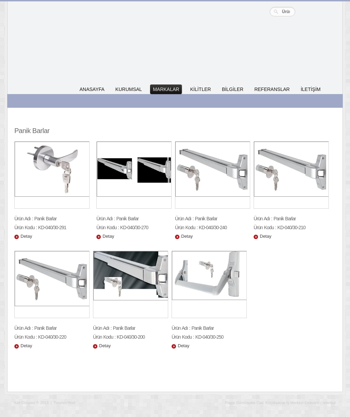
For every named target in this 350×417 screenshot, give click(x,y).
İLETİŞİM (311, 89)
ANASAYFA (92, 89)
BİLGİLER (232, 89)
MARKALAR (166, 89)
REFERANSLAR (272, 89)
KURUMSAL (129, 89)
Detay (26, 236)
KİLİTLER (200, 89)
